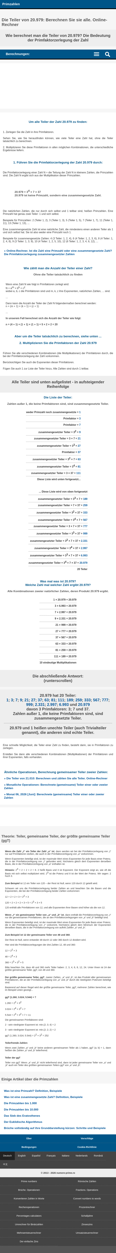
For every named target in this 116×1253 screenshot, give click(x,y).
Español (36, 1155)
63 (79, 459)
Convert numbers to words (87, 1198)
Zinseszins (87, 1224)
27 (79, 445)
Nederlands (82, 1155)
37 (79, 452)
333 (85, 512)
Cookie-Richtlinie (87, 1147)
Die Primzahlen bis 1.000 (20, 1103)
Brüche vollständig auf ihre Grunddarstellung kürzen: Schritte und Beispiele (55, 1128)
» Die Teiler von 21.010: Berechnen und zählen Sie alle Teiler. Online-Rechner (56, 778)
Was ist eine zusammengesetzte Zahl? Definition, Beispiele (43, 1097)
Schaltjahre (87, 1215)
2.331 (84, 540)
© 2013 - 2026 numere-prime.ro (58, 1173)
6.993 (84, 555)
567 (85, 520)
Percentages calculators (29, 1215)
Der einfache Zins (29, 1241)
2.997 (84, 548)
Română (98, 1155)
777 (85, 526)
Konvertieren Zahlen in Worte (29, 1198)
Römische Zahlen (87, 1181)
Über (29, 1138)
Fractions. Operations (87, 1190)
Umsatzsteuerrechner (87, 1233)
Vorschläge (87, 1138)
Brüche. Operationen (29, 1190)
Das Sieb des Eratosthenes (22, 1115)
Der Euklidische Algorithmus (23, 1121)
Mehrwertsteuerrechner (29, 1233)
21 (79, 438)
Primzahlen (11, 4)
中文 (5, 1164)
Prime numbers (29, 1181)
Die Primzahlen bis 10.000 (21, 1109)
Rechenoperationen (29, 1207)
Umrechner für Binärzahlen (29, 1224)
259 (85, 505)
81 (79, 466)
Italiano (65, 1155)
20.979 (83, 562)
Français (51, 1155)
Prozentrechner (87, 1207)
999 (85, 533)
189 (85, 499)
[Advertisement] (58, 86)
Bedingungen (29, 1147)
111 (78, 473)
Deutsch (7, 1155)
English (22, 1155)
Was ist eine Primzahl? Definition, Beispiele (33, 1090)
